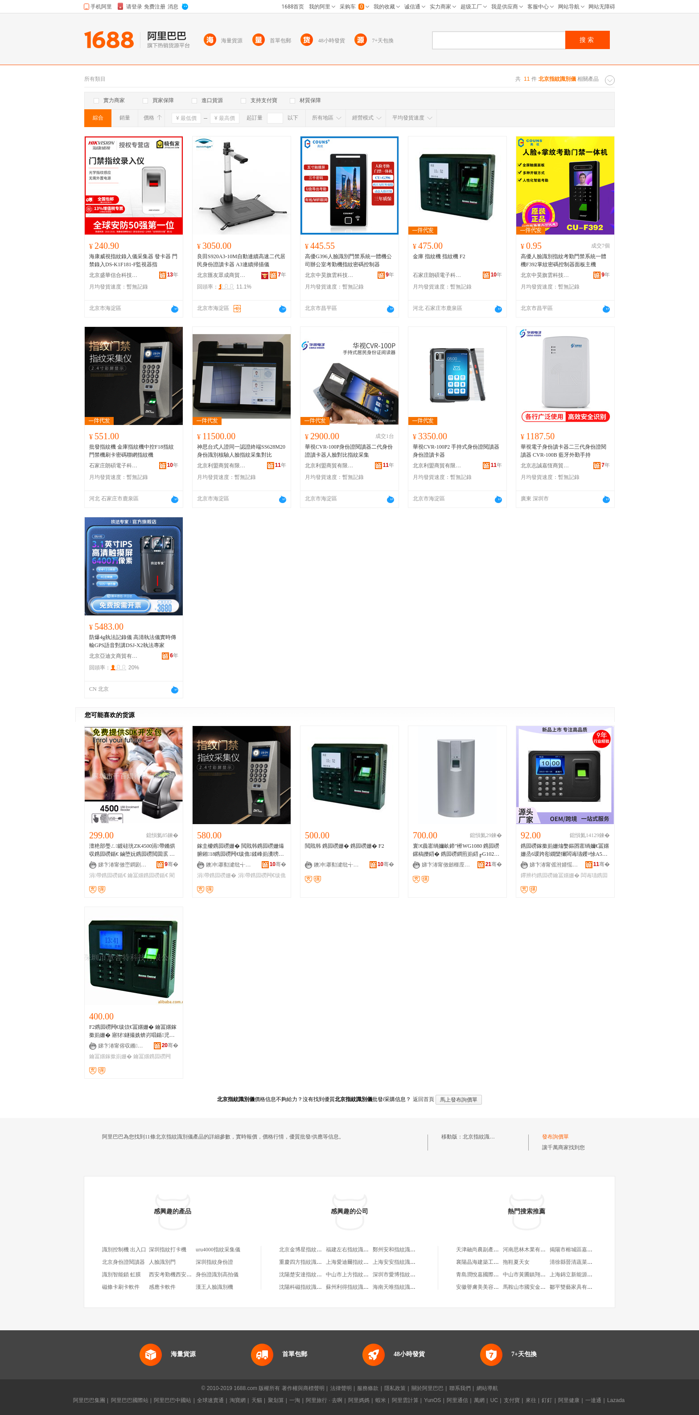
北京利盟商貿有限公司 (221, 465)
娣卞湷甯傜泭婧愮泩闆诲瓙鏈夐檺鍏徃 (554, 865)
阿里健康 (569, 1400)
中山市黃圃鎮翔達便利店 (532, 1274)
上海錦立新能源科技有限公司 (584, 1274)
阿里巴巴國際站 (129, 1400)
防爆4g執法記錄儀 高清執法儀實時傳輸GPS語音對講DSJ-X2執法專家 (132, 641)
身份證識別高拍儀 (217, 1274)
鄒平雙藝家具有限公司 (576, 1287)
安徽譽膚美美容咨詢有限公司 (491, 1287)
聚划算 (276, 1400)
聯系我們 (460, 1388)
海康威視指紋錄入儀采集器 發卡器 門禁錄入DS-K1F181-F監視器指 (133, 260)
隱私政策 (395, 1388)
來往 (531, 1400)
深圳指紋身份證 (214, 1262)
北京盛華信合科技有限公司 (113, 275)
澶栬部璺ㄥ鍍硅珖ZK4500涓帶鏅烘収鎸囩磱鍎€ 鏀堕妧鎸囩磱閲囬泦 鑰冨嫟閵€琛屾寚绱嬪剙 (132, 850)
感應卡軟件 (162, 1287)
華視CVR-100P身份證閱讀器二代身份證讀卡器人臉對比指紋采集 (349, 451)
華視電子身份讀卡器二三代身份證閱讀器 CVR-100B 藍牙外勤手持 (563, 451)
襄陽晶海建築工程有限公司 (488, 1262)
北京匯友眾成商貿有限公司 (221, 275)
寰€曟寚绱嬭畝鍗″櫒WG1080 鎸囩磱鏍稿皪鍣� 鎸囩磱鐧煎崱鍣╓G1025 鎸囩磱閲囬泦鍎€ (456, 850)
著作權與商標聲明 (303, 1388)
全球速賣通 (210, 1400)
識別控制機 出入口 (124, 1249)
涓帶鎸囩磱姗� (216, 875)
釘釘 (547, 1400)
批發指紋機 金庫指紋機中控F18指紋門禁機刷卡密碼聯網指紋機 (131, 451)
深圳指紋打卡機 (167, 1249)
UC (494, 1400)
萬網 (479, 1400)
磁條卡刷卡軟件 (121, 1287)
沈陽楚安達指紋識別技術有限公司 (319, 1274)
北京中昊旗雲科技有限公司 (329, 275)
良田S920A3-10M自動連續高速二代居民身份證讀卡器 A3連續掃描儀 (241, 260)
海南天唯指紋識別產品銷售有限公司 (415, 1287)
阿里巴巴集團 (89, 1400)
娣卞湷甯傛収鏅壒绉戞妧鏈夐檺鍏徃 (122, 1046)
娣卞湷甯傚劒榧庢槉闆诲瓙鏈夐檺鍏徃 (446, 865)
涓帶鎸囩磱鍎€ (107, 875)
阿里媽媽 (359, 1400)
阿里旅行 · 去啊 (324, 1400)
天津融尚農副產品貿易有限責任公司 (499, 1249)
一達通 (593, 1400)
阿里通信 (457, 1400)
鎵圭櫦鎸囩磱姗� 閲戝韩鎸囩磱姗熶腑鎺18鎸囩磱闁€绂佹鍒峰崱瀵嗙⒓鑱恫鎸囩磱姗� (240, 850)
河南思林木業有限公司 (529, 1249)
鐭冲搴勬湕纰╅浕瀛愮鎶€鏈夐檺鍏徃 (230, 865)
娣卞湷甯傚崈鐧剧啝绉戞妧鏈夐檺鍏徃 (122, 865)
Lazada (616, 1400)
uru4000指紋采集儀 (218, 1249)
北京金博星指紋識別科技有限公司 (319, 1249)
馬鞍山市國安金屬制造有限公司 (540, 1287)
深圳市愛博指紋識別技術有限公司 (413, 1274)
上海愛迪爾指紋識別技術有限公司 (366, 1262)
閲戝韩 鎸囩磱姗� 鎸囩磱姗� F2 (344, 846)
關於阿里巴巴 (427, 1388)
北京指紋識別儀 (481, 1137)
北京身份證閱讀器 (123, 1262)
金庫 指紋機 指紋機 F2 (439, 256)
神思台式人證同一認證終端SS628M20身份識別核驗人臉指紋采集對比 (241, 451)
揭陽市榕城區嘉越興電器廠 (582, 1249)
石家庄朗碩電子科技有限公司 (437, 275)
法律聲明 (341, 1388)
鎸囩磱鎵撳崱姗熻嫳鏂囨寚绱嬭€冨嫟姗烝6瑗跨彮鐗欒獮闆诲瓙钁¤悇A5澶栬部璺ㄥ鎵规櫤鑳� (565, 850)
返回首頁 (423, 1099)
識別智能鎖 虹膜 (121, 1274)
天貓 (256, 1400)
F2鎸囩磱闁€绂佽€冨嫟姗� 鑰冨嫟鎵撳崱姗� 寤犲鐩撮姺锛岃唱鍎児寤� (133, 1031)
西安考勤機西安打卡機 (175, 1274)
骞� (171, 864)
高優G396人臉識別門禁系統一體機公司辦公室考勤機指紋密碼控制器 (348, 260)
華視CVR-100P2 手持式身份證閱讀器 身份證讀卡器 (456, 451)
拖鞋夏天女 (516, 1262)
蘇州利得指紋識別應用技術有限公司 (368, 1287)
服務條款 (367, 1388)
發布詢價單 (555, 1137)
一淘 (294, 1400)
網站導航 (487, 1388)
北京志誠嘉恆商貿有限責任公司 (545, 465)
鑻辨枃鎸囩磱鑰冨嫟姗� (550, 875)
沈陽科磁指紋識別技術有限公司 (316, 1287)
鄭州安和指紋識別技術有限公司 (410, 1249)
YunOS (432, 1400)
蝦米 (380, 1400)
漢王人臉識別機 (214, 1287)
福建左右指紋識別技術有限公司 (363, 1249)
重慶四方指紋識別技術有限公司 (316, 1262)
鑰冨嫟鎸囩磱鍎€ (147, 875)
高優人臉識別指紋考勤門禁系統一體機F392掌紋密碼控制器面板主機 (563, 260)
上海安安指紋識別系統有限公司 (410, 1262)
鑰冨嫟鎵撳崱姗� (110, 1056)
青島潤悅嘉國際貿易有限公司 (491, 1274)
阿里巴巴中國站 (172, 1400)
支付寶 (512, 1400)
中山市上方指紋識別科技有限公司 (366, 1274)
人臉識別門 (162, 1262)
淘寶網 (238, 1400)
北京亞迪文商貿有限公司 (113, 656)
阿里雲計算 (405, 1400)
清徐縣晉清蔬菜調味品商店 (582, 1262)
